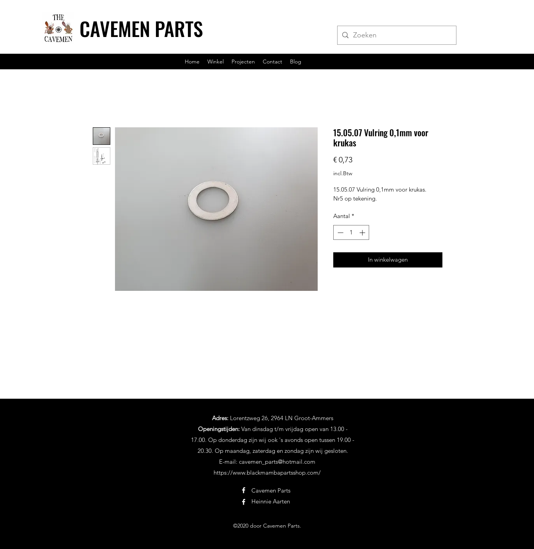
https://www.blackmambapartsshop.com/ (267, 472)
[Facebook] (244, 490)
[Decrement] (339, 232)
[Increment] (363, 232)
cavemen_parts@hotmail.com (277, 461)
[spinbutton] (351, 232)
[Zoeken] (396, 35)
